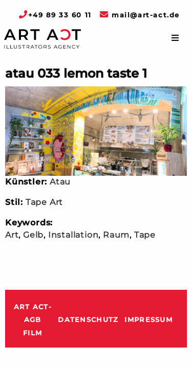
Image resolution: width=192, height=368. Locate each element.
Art (11, 235)
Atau (60, 182)
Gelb (33, 235)
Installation (73, 235)
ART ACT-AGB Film (33, 320)
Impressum (148, 320)
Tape (145, 235)
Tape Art (44, 202)
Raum (116, 235)
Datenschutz (88, 320)
